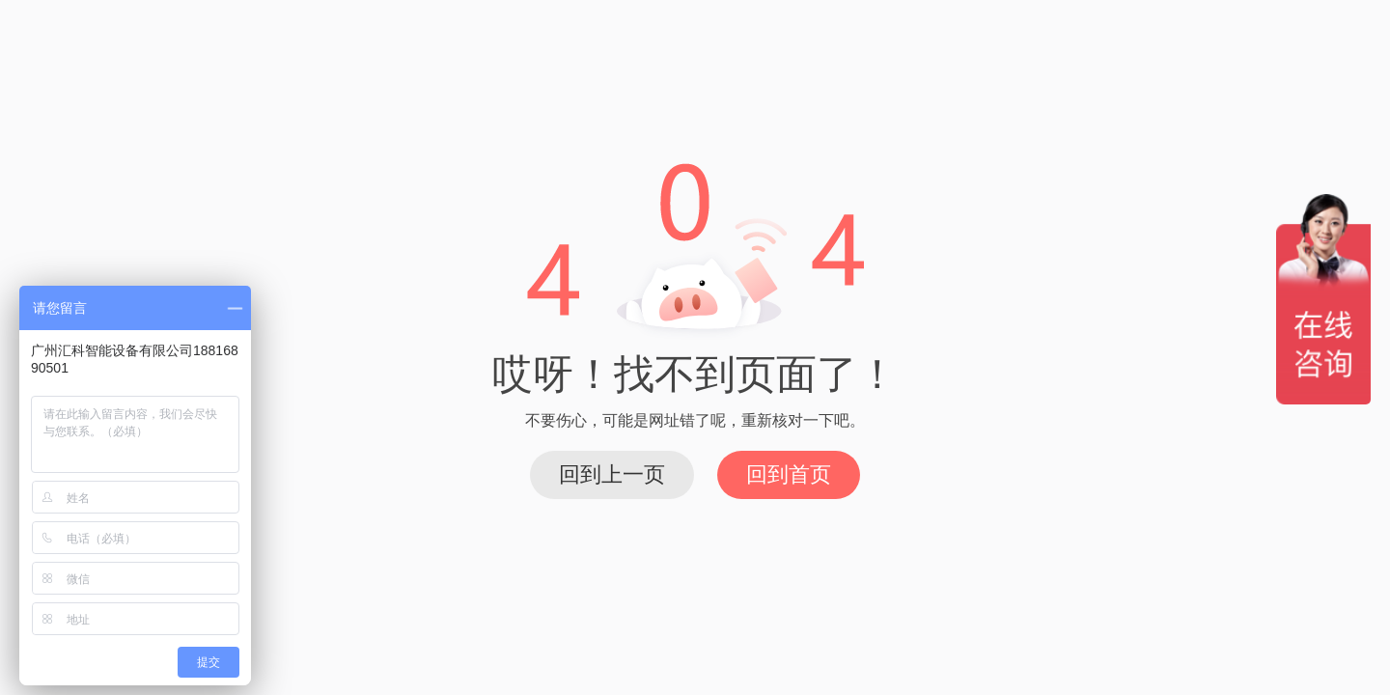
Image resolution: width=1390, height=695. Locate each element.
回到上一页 (612, 474)
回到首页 (788, 474)
